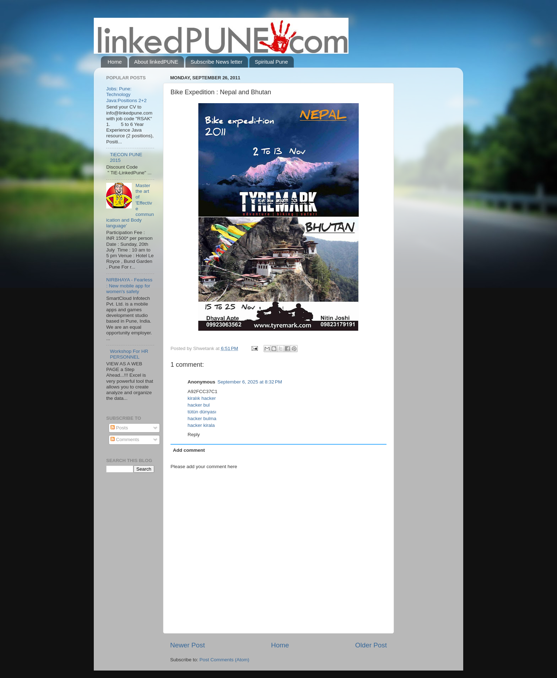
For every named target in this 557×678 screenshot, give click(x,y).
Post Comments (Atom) (224, 659)
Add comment (189, 450)
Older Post (371, 645)
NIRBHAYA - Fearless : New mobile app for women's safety (129, 285)
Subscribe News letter (217, 62)
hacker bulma (202, 418)
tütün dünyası (202, 411)
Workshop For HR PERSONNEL (129, 354)
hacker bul (199, 405)
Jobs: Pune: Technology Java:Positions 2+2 (126, 94)
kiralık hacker (202, 398)
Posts (119, 427)
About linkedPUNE (156, 62)
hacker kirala (201, 425)
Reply (194, 434)
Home (115, 62)
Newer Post (187, 645)
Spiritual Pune (271, 62)
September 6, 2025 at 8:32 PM (249, 382)
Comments (124, 439)
